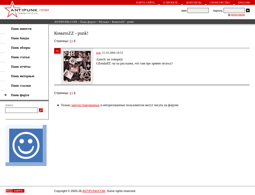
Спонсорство (220, 2)
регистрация (238, 14)
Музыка (104, 21)
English (244, 2)
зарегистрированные (85, 105)
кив (98, 52)
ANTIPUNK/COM (65, 21)
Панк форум (88, 21)
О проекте (170, 2)
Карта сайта (145, 2)
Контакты (193, 2)
